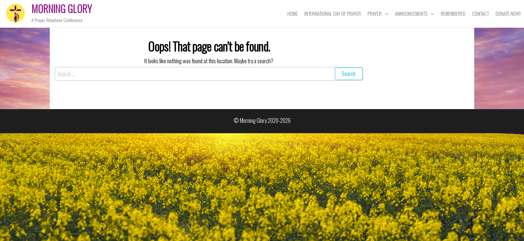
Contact (480, 13)
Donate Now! (508, 13)
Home (292, 13)
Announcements (411, 13)
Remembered (453, 13)
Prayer (375, 13)
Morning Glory (61, 8)
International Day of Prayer (332, 13)
